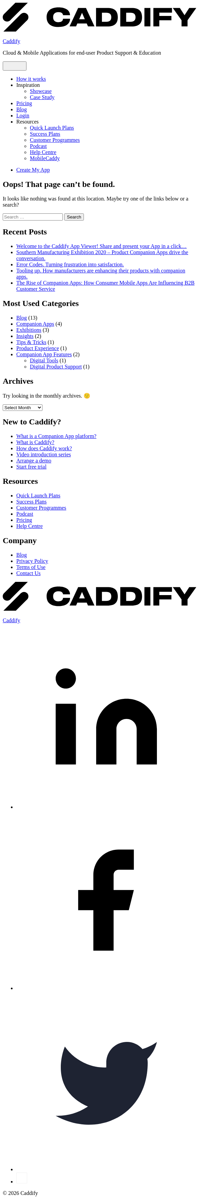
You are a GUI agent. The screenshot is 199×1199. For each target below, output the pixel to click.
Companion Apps (35, 324)
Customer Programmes (55, 140)
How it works (31, 79)
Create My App (33, 170)
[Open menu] (14, 66)
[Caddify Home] (99, 30)
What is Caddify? (35, 442)
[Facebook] (106, 988)
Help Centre (43, 152)
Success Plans (45, 134)
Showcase (41, 91)
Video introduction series (43, 454)
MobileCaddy (45, 158)
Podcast (38, 146)
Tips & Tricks (31, 342)
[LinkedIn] (106, 807)
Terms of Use (31, 567)
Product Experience (37, 348)
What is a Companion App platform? (56, 436)
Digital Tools (44, 360)
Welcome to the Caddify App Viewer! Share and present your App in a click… (101, 246)
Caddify (11, 41)
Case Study (42, 97)
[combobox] (33, 217)
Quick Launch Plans (52, 128)
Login (22, 115)
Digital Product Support (56, 366)
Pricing (24, 103)
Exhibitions (28, 330)
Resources (27, 122)
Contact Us (28, 573)
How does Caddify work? (44, 448)
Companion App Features (44, 354)
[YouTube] (21, 1181)
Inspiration (28, 85)
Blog (21, 109)
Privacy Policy (32, 561)
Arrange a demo (33, 460)
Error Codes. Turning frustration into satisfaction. (70, 264)
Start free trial (31, 467)
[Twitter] (106, 1169)
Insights (25, 336)
